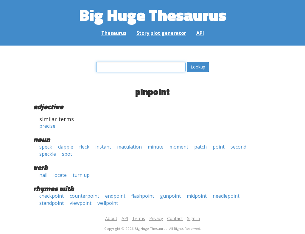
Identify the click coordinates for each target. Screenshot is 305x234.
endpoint (115, 196)
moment (178, 146)
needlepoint (226, 196)
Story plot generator (161, 33)
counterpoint (84, 196)
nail (43, 175)
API (200, 33)
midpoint (197, 196)
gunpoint (170, 196)
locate (60, 175)
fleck (84, 146)
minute (156, 146)
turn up (81, 175)
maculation (129, 146)
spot (67, 154)
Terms (138, 218)
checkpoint (51, 196)
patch (200, 146)
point (219, 146)
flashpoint (142, 196)
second (238, 146)
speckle (47, 154)
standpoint (51, 203)
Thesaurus (113, 33)
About (111, 218)
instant (103, 146)
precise (47, 126)
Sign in (193, 218)
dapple (65, 146)
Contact (175, 218)
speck (45, 146)
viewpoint (80, 203)
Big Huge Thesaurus (152, 14)
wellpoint (107, 203)
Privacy (156, 218)
